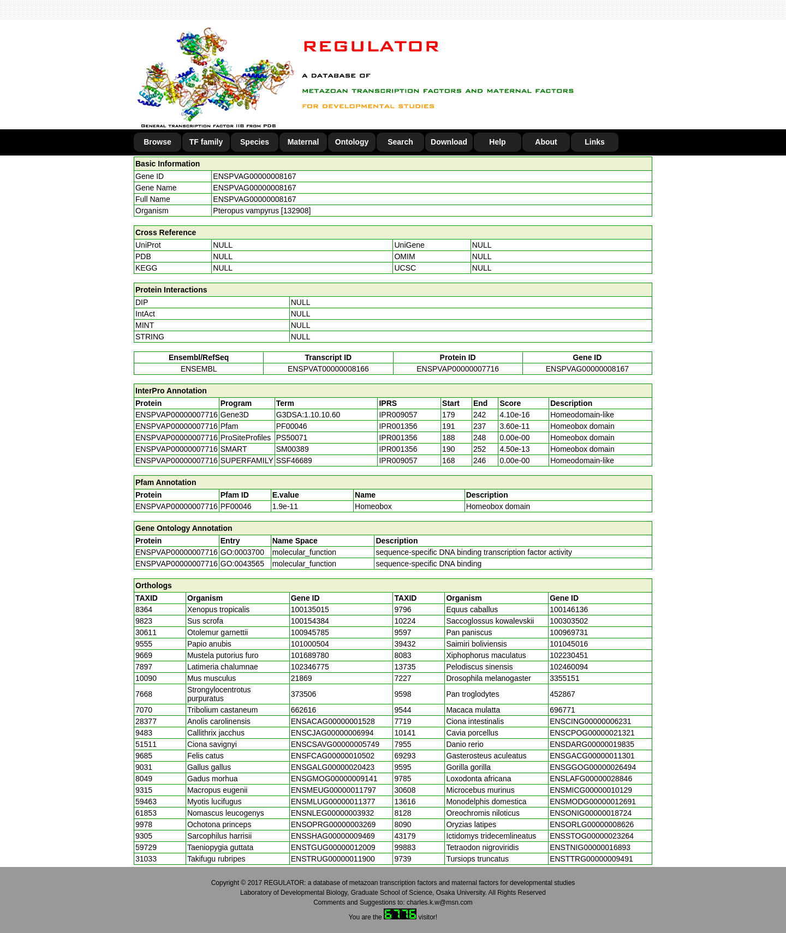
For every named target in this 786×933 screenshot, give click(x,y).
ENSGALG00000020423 (332, 767)
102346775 (310, 666)
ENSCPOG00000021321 (592, 732)
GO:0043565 (242, 563)
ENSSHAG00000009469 (333, 836)
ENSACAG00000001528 (333, 721)
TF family (206, 141)
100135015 (310, 609)
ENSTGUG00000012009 (333, 847)
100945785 (310, 632)
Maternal (303, 141)
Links (595, 141)
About (546, 141)
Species (254, 141)
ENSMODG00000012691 (593, 801)
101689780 (310, 655)
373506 (304, 694)
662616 (304, 709)
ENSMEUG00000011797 (333, 790)
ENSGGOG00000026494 (593, 767)
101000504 (310, 643)
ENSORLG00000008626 (592, 824)
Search (400, 141)
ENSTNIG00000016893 (590, 847)
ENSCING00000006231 (590, 721)
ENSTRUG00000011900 (333, 858)
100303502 (569, 621)
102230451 (569, 655)
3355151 (565, 678)
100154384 (310, 621)
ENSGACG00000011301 (592, 755)
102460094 (569, 666)
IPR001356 (398, 426)
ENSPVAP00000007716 (457, 368)
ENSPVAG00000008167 (254, 176)
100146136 (569, 609)
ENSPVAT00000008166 (328, 368)
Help (497, 141)
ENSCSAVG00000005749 (335, 744)
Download (449, 141)
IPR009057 (398, 414)
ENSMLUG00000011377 (333, 801)
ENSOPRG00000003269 (333, 824)
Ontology (351, 141)
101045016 (569, 643)
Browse (157, 141)
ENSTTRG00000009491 (591, 858)
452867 (562, 694)
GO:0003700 (242, 552)
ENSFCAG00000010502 (332, 755)
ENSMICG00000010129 (591, 790)
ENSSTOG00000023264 (592, 836)
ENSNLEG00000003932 (332, 813)
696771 (562, 709)
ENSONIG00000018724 (591, 813)
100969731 (569, 632)
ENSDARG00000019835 (592, 744)
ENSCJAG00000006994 (332, 732)
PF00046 (236, 506)
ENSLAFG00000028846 (591, 778)
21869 (301, 678)
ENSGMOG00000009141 (334, 778)
